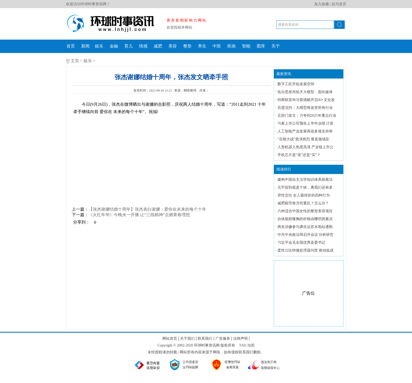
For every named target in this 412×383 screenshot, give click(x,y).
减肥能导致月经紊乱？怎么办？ (303, 203)
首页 (70, 46)
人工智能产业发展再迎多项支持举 (305, 131)
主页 (75, 60)
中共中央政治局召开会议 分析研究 (305, 235)
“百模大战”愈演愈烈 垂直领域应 (303, 139)
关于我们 (187, 339)
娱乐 (99, 46)
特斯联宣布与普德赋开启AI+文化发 (306, 100)
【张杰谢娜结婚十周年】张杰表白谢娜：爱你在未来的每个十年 (147, 209)
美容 (172, 46)
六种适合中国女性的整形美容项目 (305, 211)
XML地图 (246, 345)
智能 (246, 46)
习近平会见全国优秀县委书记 (301, 242)
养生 (202, 46)
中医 (217, 46)
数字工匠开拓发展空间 (295, 84)
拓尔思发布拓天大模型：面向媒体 (305, 92)
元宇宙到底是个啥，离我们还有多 (305, 187)
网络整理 (190, 90)
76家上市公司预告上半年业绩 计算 (305, 123)
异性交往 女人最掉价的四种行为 (303, 195)
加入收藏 (321, 4)
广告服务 (222, 339)
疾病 (231, 46)
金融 (114, 46)
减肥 (158, 46)
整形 (187, 46)
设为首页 (339, 4)
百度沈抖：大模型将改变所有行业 (305, 108)
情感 (143, 46)
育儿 (128, 46)
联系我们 (205, 339)
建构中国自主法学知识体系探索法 (305, 180)
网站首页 (169, 339)
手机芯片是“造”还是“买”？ (299, 155)
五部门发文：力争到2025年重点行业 (306, 116)
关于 (275, 46)
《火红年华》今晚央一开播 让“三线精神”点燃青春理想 (139, 214)
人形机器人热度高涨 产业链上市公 (305, 147)
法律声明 (240, 339)
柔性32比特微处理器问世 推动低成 (305, 250)
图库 (261, 46)
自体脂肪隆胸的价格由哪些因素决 (305, 219)
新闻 (85, 46)
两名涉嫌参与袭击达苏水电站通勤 (305, 227)
